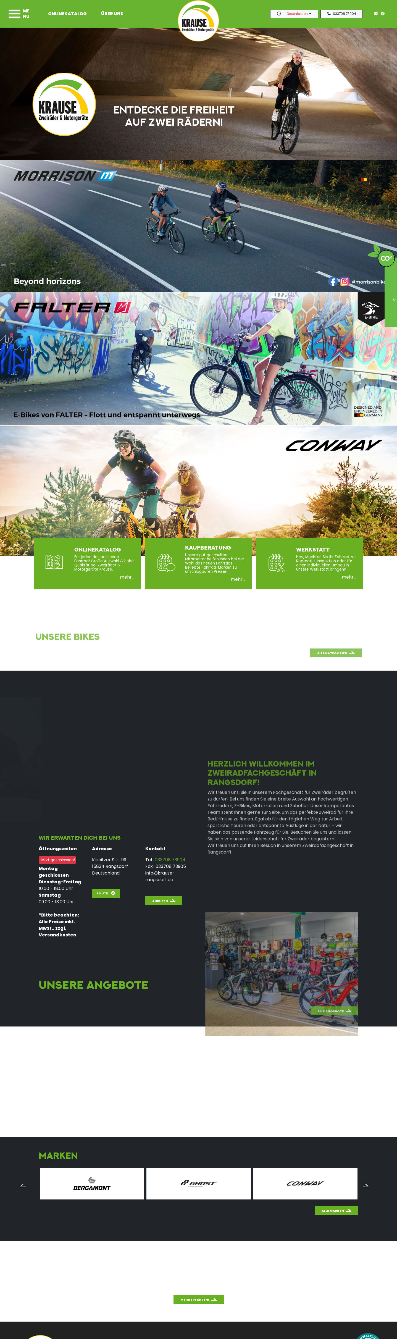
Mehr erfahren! (194, 1300)
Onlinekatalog (67, 13)
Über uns (112, 13)
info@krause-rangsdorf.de (160, 876)
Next (366, 1184)
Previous (23, 1184)
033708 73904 (341, 14)
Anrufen (160, 901)
